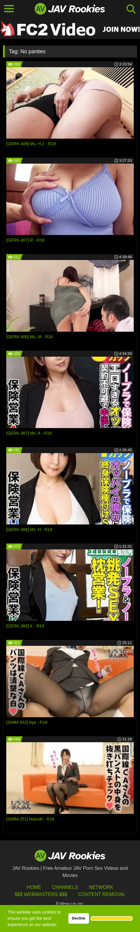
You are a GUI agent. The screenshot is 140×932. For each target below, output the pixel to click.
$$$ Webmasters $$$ (41, 894)
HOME (34, 887)
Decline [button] (78, 918)
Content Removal (101, 894)
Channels (65, 887)
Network (101, 887)
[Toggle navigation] (9, 9)
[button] (112, 918)
